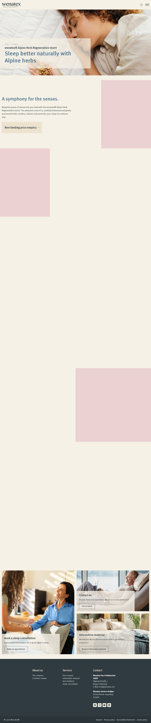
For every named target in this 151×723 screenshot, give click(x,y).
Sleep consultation (70, 683)
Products (14, 44)
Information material (71, 678)
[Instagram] (100, 705)
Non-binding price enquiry (22, 127)
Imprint (99, 719)
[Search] (141, 5)
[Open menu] (147, 5)
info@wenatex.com (107, 686)
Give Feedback (68, 681)
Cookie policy (142, 719)
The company (37, 675)
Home (7, 44)
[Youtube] (104, 705)
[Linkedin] (109, 705)
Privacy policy (109, 719)
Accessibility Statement (126, 719)
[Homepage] (11, 4)
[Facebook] (95, 705)
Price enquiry (68, 675)
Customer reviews (39, 678)
